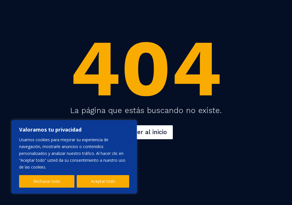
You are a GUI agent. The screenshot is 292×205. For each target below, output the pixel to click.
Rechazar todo (46, 181)
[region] (74, 157)
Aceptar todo (103, 181)
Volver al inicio (146, 132)
